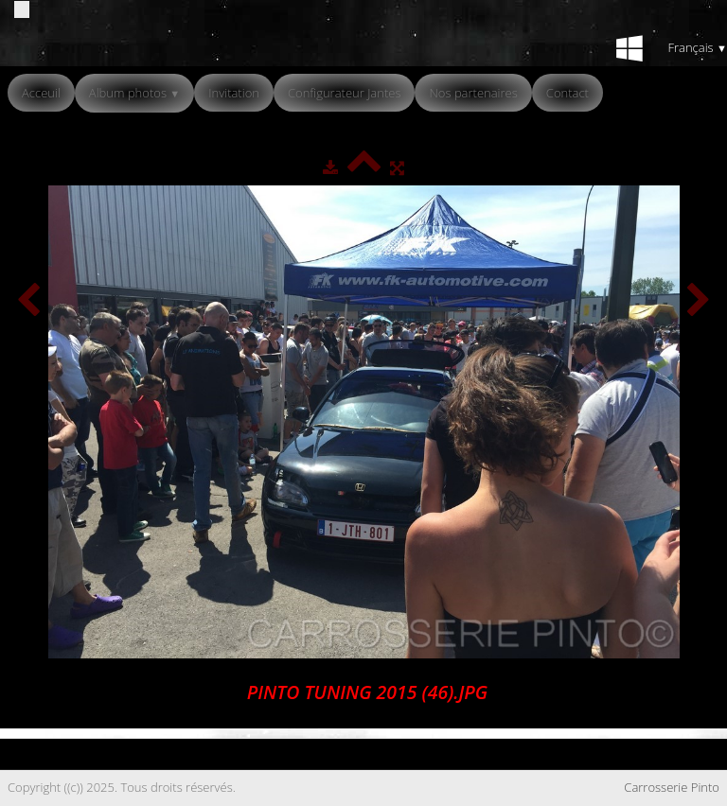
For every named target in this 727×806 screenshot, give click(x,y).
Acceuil (41, 92)
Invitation (233, 92)
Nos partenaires (473, 92)
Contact (567, 92)
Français (697, 47)
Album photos (134, 92)
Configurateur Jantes (344, 92)
